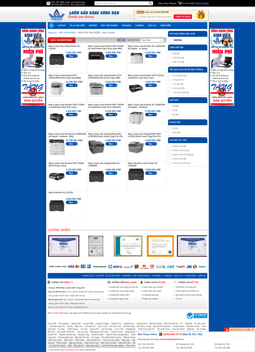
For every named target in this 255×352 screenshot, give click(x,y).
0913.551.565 (222, 347)
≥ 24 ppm (176, 84)
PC (181, 323)
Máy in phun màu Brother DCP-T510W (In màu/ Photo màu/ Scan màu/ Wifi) (105, 47)
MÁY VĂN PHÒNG (109, 25)
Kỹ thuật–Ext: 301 (222, 344)
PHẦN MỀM (165, 25)
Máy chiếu (67, 340)
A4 (173, 106)
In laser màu (177, 146)
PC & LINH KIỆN (77, 25)
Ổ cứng (60, 329)
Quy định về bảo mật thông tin (189, 295)
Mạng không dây (131, 332)
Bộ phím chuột (192, 326)
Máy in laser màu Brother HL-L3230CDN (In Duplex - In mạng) (146, 47)
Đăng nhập (163, 3)
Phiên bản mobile (150, 299)
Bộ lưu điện (61, 343)
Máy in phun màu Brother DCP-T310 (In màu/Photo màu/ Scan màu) (146, 76)
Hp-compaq (63, 323)
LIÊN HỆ (202, 276)
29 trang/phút (178, 75)
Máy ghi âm (78, 346)
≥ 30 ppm (176, 80)
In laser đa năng (179, 150)
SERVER (93, 25)
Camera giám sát (64, 337)
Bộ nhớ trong (128, 326)
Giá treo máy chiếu (110, 340)
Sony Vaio (52, 323)
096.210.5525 (184, 347)
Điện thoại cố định (107, 343)
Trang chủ (52, 33)
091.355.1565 (146, 347)
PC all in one (199, 323)
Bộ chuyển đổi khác (64, 332)
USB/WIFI (176, 58)
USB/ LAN (176, 62)
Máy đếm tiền (124, 343)
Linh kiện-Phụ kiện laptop (112, 346)
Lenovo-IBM (87, 323)
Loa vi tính (118, 329)
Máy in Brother (108, 33)
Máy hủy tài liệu (75, 343)
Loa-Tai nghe (105, 329)
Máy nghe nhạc (91, 346)
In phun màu (177, 159)
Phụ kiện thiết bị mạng (110, 337)
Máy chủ (77, 326)
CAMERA (139, 25)
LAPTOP (62, 25)
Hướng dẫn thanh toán (119, 295)
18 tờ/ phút (176, 88)
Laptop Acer (115, 323)
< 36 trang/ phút (179, 92)
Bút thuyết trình (92, 340)
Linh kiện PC (89, 326)
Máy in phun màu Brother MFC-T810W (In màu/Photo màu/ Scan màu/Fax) (106, 106)
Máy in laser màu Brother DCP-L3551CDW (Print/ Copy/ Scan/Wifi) (65, 76)
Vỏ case (83, 329)
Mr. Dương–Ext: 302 (185, 344)
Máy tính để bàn (170, 323)
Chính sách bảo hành (152, 291)
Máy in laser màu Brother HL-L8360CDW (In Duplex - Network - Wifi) (67, 135)
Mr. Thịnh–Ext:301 (146, 344)
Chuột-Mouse (177, 326)
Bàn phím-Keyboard (161, 326)
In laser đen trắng (180, 163)
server (69, 326)
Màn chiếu (79, 340)
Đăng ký (172, 3)
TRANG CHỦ (88, 276)
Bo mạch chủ (114, 326)
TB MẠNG (126, 25)
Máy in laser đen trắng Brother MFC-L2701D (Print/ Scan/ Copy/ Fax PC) (145, 135)
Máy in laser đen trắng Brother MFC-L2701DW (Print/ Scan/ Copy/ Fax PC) (105, 135)
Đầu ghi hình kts (81, 337)
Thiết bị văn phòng (130, 337)
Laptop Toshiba (101, 323)
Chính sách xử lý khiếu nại (187, 291)
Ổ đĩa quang (71, 329)
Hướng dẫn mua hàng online (121, 291)
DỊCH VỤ (152, 25)
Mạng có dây (82, 334)
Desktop (187, 323)
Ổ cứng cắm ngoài (56, 346)
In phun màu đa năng (181, 154)
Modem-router (97, 334)
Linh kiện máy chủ (56, 326)
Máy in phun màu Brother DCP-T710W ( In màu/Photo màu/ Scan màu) (67, 106)
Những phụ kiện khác (98, 332)
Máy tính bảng (155, 323)
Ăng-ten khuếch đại (66, 334)
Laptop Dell (75, 323)
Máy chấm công (91, 343)
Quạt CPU (93, 329)
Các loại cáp (81, 332)
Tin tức (179, 299)
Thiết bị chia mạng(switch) (116, 334)
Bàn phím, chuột (143, 326)
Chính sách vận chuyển (153, 287)
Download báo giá (150, 295)
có (173, 128)
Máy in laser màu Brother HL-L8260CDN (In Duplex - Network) (146, 106)
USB (174, 53)
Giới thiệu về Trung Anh (186, 287)
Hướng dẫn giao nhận (118, 299)
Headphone (130, 329)
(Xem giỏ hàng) (202, 3)
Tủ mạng (94, 337)
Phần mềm (129, 346)
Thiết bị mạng (116, 332)
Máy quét (125, 340)
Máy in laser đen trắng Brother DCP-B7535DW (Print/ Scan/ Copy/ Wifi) (105, 76)
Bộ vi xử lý (101, 326)
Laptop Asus (128, 323)
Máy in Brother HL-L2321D (61, 192)
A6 (173, 110)
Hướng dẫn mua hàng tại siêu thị (123, 287)
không (175, 132)
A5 (173, 114)
